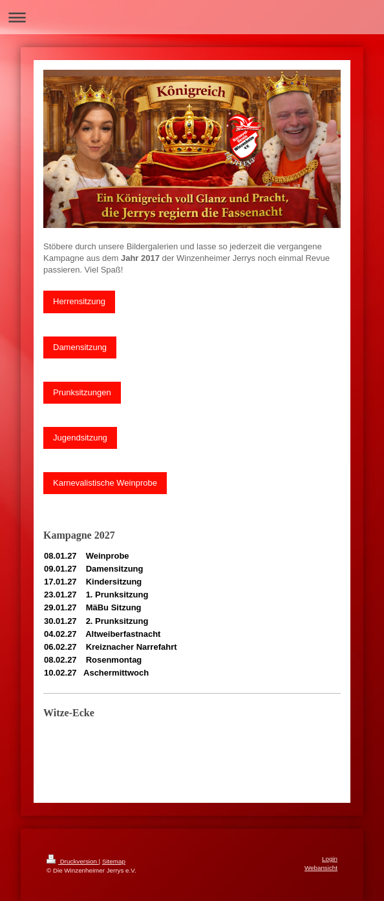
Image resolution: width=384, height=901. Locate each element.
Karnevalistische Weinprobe (105, 483)
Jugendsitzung (80, 437)
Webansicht (320, 867)
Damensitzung (80, 347)
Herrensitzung (79, 301)
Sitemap (113, 861)
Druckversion (73, 861)
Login (329, 858)
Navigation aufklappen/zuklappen (192, 17)
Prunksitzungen (82, 392)
